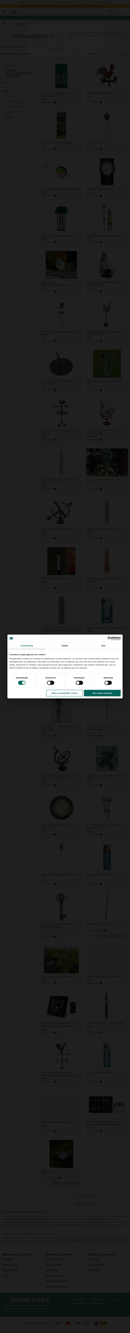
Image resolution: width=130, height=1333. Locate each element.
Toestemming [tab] (26, 646)
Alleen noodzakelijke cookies (64, 693)
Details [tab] (65, 646)
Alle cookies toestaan (102, 693)
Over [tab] (103, 646)
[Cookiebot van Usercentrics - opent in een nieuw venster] (109, 638)
